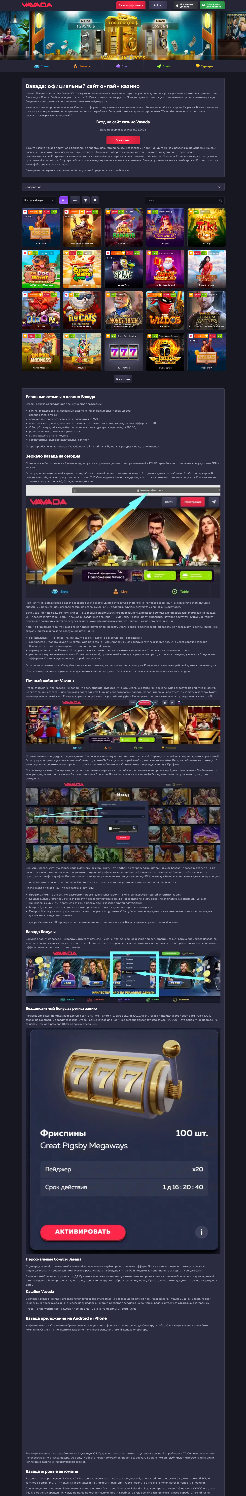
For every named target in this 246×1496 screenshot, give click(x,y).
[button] (4, 35)
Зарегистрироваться (131, 5)
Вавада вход (123, 140)
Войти (157, 5)
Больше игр (123, 379)
